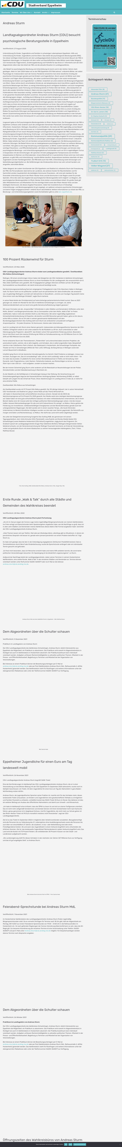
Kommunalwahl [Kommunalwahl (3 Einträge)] (96, 145)
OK (66, 1144)
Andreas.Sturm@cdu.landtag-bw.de (37, 931)
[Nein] (120, 1144)
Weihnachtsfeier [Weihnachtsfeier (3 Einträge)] (109, 170)
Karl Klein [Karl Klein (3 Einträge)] (94, 132)
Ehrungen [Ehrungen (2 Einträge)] (108, 120)
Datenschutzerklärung (79, 1144)
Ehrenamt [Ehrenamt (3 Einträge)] (95, 120)
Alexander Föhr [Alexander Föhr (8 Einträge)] (97, 89)
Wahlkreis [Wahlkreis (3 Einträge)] (94, 170)
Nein (70, 1144)
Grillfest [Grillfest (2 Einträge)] (110, 124)
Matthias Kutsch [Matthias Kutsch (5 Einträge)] (97, 153)
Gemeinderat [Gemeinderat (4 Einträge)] (96, 124)
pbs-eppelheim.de (65, 192)
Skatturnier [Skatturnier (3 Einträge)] (95, 157)
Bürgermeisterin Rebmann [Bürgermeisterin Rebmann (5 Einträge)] (100, 103)
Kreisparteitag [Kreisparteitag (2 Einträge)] (112, 145)
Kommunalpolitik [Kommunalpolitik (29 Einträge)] (101, 136)
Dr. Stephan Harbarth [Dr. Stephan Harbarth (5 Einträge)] (99, 116)
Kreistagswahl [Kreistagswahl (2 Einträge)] (95, 148)
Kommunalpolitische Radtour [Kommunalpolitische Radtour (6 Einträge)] (102, 141)
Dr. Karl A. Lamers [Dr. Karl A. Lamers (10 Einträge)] (99, 112)
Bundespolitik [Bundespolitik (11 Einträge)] (98, 98)
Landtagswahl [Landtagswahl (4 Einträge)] (111, 149)
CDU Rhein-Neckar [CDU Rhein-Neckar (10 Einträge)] (100, 107)
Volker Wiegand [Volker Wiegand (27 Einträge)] (100, 165)
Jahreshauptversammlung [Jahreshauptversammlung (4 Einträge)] (100, 128)
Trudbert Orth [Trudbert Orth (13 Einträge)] (98, 161)
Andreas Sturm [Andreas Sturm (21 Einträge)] (100, 94)
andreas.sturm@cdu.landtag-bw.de (15, 564)
